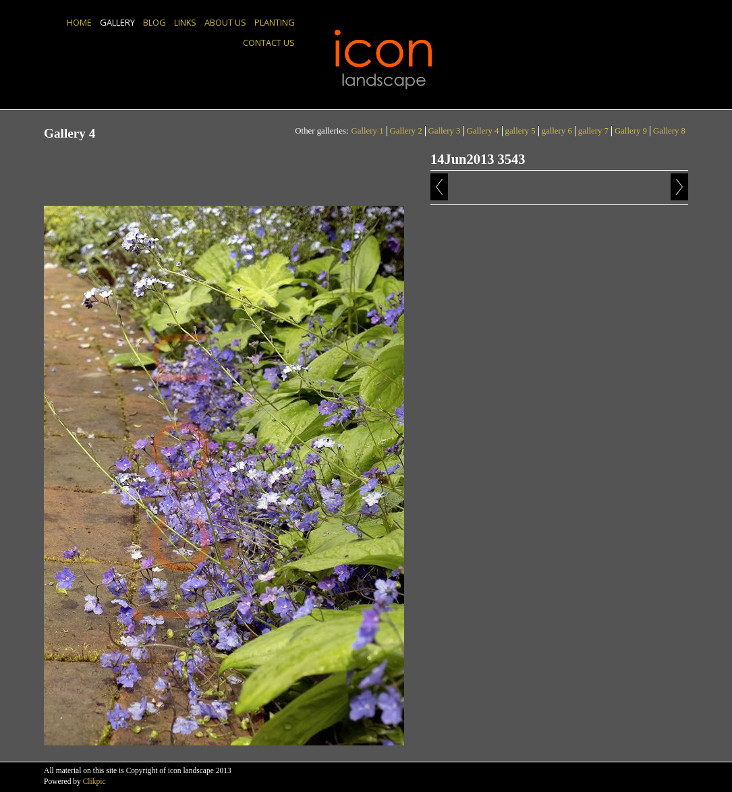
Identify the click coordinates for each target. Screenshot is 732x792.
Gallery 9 (631, 131)
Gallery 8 (669, 131)
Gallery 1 (367, 131)
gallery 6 (557, 131)
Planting (274, 22)
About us (225, 22)
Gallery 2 (406, 131)
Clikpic (94, 781)
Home (79, 22)
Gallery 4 (483, 131)
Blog (154, 22)
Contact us (269, 42)
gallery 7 (593, 131)
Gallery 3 (444, 131)
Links (185, 22)
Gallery (117, 22)
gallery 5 (520, 131)
